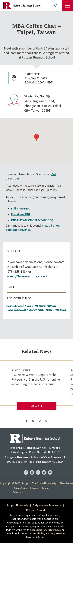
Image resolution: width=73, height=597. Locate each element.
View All (37, 406)
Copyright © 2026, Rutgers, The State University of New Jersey (36, 483)
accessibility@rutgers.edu (45, 530)
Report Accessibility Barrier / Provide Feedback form (43, 535)
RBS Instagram (32, 468)
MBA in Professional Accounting (32, 220)
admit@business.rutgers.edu (27, 276)
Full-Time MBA (20, 208)
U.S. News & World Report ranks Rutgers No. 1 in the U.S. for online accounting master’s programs (35, 379)
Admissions (15, 305)
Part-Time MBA (20, 214)
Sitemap (34, 488)
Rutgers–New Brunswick (47, 505)
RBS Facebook (26, 468)
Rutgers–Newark (36, 510)
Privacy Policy (20, 488)
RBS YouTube (50, 468)
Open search (56, 5)
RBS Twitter (44, 468)
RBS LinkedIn (38, 468)
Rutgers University (17, 505)
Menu (67, 5)
